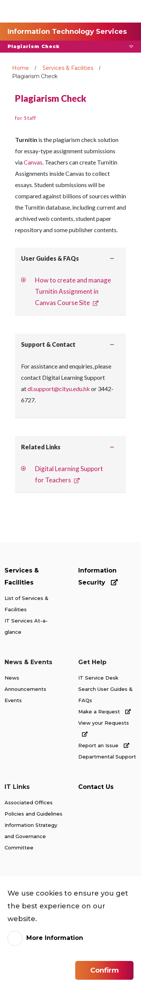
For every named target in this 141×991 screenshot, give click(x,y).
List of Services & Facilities (27, 603)
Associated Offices (29, 802)
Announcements (25, 689)
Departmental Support (107, 757)
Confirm (104, 970)
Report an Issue (103, 745)
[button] (70, 47)
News (12, 678)
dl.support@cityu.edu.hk (58, 388)
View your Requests (103, 728)
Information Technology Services (67, 31)
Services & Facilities (67, 68)
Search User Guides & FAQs (105, 694)
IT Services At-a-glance (26, 626)
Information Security (98, 576)
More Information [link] (54, 937)
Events (13, 700)
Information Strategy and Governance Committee (31, 836)
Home (20, 68)
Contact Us (96, 786)
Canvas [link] (33, 162)
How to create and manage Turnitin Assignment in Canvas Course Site (73, 291)
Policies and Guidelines (33, 814)
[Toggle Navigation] (121, 11)
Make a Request (104, 712)
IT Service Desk (98, 678)
